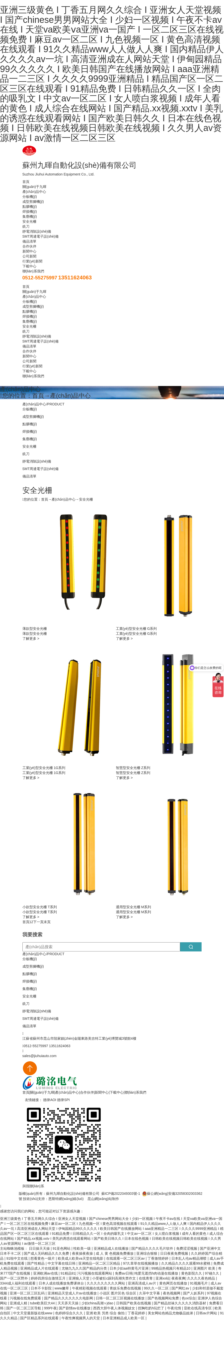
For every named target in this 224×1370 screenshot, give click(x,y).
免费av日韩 (124, 1273)
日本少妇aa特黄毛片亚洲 (129, 1268)
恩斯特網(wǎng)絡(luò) (65, 1199)
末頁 (47, 922)
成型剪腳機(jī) (33, 202)
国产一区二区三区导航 (24, 1308)
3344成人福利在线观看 (18, 1283)
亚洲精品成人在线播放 (112, 1248)
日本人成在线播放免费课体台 (62, 1283)
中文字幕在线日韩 (62, 1263)
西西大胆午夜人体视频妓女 (114, 1308)
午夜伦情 (174, 1308)
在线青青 (146, 1278)
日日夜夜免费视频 (174, 1253)
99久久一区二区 (156, 1288)
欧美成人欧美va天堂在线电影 (81, 1258)
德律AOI (49, 1100)
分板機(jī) (29, 197)
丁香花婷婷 (137, 1313)
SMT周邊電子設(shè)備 (40, 236)
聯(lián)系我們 (33, 271)
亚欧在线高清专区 (198, 1308)
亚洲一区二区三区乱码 (28, 1293)
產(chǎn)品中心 (34, 192)
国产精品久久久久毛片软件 (152, 1248)
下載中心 (29, 266)
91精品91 (68, 1273)
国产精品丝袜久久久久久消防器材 (180, 1303)
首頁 (25, 182)
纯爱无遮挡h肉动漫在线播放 (156, 1273)
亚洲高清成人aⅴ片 (142, 1283)
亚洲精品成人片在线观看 (40, 1268)
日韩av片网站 (207, 1313)
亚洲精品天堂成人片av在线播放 (73, 1293)
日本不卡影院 (42, 1288)
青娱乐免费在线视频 (126, 1288)
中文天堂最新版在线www (33, 1313)
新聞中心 (29, 251)
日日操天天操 (40, 1248)
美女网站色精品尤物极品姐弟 (171, 1313)
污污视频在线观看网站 (95, 1273)
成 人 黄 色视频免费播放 (115, 1253)
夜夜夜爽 (178, 1278)
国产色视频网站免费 (164, 1298)
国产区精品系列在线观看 (40, 1318)
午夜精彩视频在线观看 (90, 1288)
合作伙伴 (29, 246)
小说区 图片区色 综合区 (118, 1293)
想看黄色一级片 (43, 1258)
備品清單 (29, 241)
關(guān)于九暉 (34, 187)
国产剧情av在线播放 (75, 1308)
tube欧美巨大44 (43, 1303)
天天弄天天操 (68, 1303)
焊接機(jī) (29, 212)
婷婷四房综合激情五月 (49, 1278)
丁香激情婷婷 (158, 1258)
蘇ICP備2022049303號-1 (120, 1194)
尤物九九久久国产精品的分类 (85, 1268)
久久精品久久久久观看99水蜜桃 (186, 1263)
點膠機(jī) (29, 207)
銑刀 (25, 226)
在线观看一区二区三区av (126, 1258)
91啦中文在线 (17, 1258)
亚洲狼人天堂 (79, 1278)
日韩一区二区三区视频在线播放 (121, 1298)
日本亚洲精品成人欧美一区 (124, 1318)
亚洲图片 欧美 (204, 1268)
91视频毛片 (199, 1283)
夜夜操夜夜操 (83, 1253)
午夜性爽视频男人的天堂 (81, 1318)
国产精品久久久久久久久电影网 (69, 1298)
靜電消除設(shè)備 (36, 231)
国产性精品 (36, 1263)
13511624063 (75, 277)
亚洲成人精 (19, 1303)
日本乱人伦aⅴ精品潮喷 (189, 1258)
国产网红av (180, 1288)
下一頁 (38, 922)
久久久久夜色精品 (201, 1278)
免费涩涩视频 (187, 1248)
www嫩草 (62, 1288)
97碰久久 (212, 1273)
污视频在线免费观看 (26, 1298)
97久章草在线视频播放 (141, 1263)
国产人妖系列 (194, 1293)
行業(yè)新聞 (32, 261)
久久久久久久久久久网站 (106, 1283)
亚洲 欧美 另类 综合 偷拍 (106, 1313)
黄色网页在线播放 (173, 1283)
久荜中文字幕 (150, 1293)
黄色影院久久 (192, 1273)
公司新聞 (29, 256)
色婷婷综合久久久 (69, 1313)
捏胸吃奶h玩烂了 (151, 1308)
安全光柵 (29, 221)
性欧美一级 (82, 1248)
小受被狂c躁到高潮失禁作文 (114, 1278)
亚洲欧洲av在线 (46, 1273)
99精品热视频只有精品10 (171, 1268)
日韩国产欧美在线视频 (134, 1303)
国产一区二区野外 (14, 1278)
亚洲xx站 (162, 1278)
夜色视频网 (172, 1293)
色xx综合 (189, 1298)
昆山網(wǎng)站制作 (103, 1199)
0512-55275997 (39, 277)
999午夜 (50, 1308)
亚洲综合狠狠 (147, 1253)
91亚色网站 (62, 1248)
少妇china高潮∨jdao (97, 1303)
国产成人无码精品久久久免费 (47, 1253)
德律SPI (63, 1100)
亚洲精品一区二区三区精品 (99, 1263)
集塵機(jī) (29, 216)
